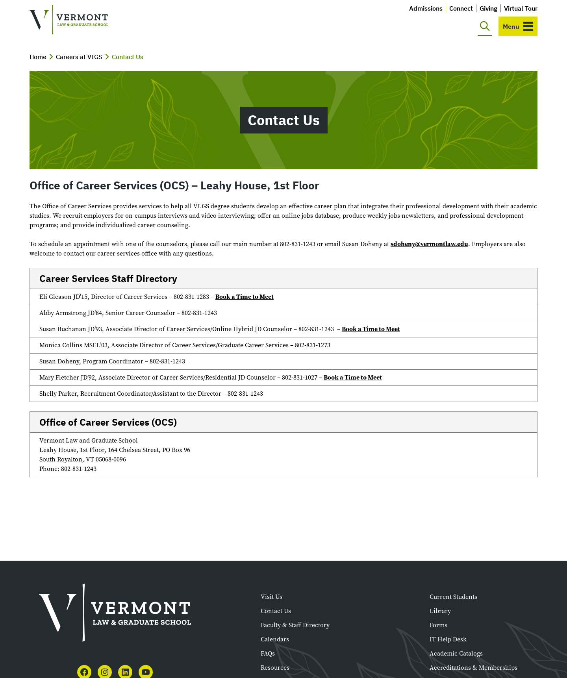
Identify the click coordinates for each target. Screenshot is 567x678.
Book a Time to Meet (244, 297)
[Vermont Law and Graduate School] (69, 20)
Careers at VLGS (79, 57)
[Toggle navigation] (517, 26)
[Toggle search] (485, 26)
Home (38, 57)
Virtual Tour (520, 8)
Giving (488, 8)
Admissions (426, 8)
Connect (461, 8)
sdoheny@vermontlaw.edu (429, 244)
